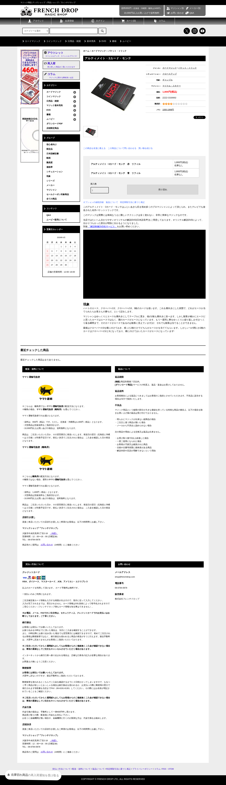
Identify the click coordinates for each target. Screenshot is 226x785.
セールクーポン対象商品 (57, 194)
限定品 (49, 149)
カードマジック (30, 41)
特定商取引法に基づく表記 (132, 202)
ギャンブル (167, 80)
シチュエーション (54, 172)
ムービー (125, 41)
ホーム (86, 51)
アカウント (36, 21)
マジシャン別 (175, 8)
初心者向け (51, 144)
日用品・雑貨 (72, 41)
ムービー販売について (56, 220)
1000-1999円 (168, 110)
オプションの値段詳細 (93, 202)
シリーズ (50, 181)
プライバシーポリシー (142, 769)
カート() (128, 21)
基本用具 (89, 41)
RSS (164, 769)
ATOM (171, 769)
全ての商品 (51, 199)
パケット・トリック (117, 51)
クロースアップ (169, 74)
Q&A (189, 13)
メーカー (50, 185)
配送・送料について (81, 769)
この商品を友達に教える (94, 148)
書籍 (112, 41)
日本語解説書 (52, 154)
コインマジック (52, 41)
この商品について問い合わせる (122, 148)
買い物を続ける (145, 148)
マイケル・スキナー (171, 86)
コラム (159, 21)
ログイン (98, 21)
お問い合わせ (175, 13)
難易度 (49, 162)
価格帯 (49, 167)
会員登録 (67, 21)
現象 (48, 176)
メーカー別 (192, 8)
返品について (112, 202)
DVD (102, 41)
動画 (48, 158)
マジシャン (51, 190)
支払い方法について (61, 769)
